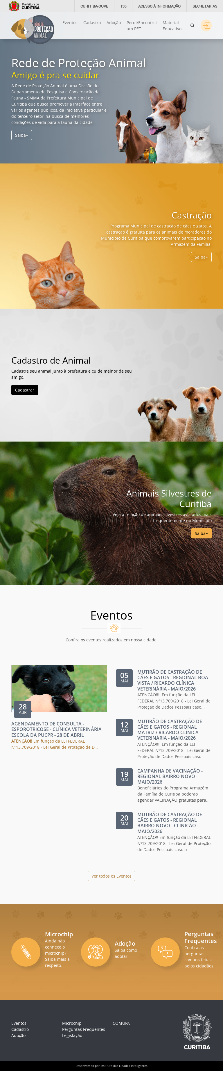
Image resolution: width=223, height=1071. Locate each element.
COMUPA (121, 1023)
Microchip (72, 1023)
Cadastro (92, 22)
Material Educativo (172, 25)
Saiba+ (21, 135)
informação (159, 6)
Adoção (114, 22)
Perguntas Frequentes (83, 1029)
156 (123, 6)
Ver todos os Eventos (111, 876)
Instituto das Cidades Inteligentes (124, 1066)
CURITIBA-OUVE (94, 6)
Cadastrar (24, 390)
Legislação (72, 1035)
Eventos (70, 22)
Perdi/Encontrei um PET (142, 25)
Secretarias (205, 6)
